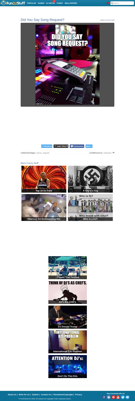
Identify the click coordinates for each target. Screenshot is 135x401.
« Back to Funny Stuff (107, 20)
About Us (12, 394)
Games (41, 3)
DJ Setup (51, 2)
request (46, 153)
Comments (79, 146)
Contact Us (46, 394)
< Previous (47, 146)
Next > (89, 146)
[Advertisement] (67, 125)
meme (39, 153)
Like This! (61, 146)
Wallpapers (71, 3)
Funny (60, 3)
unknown (107, 153)
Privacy (78, 394)
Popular (31, 3)
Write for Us (24, 394)
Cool (29, 10)
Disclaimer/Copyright (63, 394)
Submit (35, 394)
